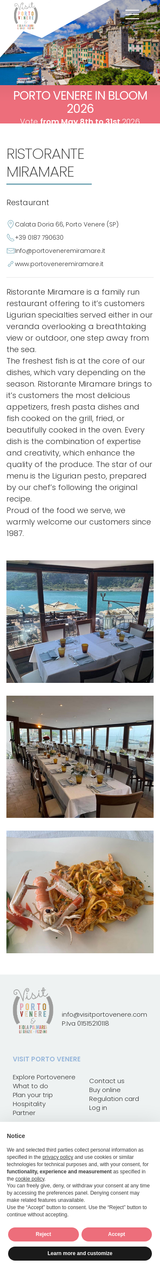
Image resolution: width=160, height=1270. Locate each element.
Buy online (105, 1089)
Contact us (107, 1080)
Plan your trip (33, 1094)
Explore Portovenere (44, 1076)
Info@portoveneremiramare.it (60, 251)
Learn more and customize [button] (79, 1253)
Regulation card (114, 1098)
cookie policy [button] (29, 1179)
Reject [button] (43, 1234)
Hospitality (29, 1103)
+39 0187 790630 (39, 237)
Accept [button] (116, 1234)
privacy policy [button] (57, 1157)
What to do (30, 1085)
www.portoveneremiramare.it (59, 264)
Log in (98, 1107)
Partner (24, 1112)
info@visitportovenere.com (104, 1014)
